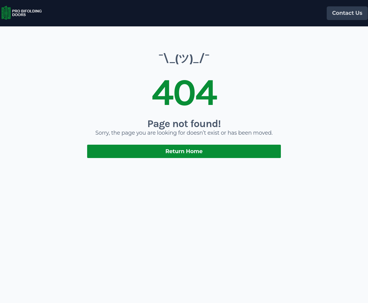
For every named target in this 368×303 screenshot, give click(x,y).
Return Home (184, 151)
